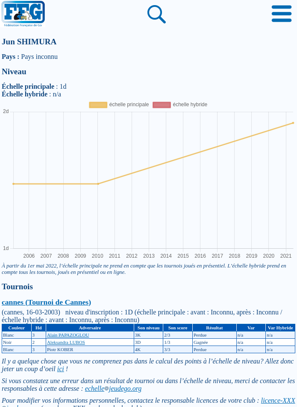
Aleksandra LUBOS (66, 342)
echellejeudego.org (113, 388)
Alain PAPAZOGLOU (68, 334)
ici (60, 368)
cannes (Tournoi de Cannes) (46, 302)
